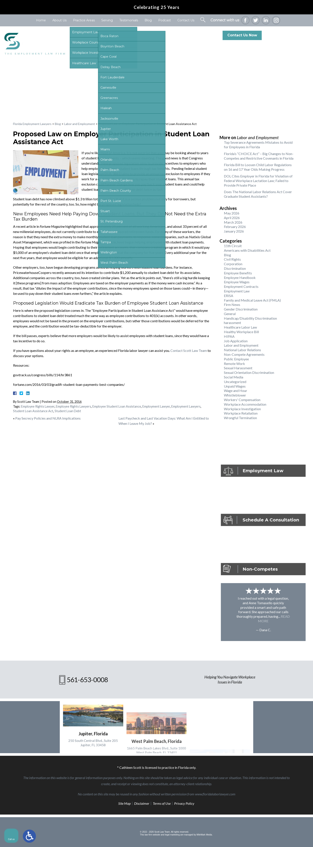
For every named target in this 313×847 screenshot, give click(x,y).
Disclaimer (141, 803)
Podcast (164, 20)
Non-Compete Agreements (244, 354)
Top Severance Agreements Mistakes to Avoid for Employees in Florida (258, 144)
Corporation (233, 264)
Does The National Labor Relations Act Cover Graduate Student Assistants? (258, 194)
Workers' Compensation (242, 400)
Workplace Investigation (242, 409)
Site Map (124, 803)
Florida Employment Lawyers (32, 124)
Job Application (236, 341)
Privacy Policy (184, 803)
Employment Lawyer (156, 406)
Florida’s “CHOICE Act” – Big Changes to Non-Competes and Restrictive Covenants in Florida (258, 156)
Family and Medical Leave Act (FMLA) (252, 300)
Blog (148, 20)
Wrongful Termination (240, 418)
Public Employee (236, 359)
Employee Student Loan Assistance (116, 406)
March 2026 (233, 222)
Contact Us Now (242, 35)
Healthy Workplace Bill (241, 332)
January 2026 (234, 231)
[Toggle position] (289, 707)
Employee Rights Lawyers (73, 406)
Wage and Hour (235, 390)
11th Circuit (233, 246)
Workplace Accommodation (245, 404)
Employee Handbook (240, 277)
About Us (59, 20)
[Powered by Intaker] (275, 838)
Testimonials (128, 20)
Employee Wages (237, 282)
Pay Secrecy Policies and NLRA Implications (48, 418)
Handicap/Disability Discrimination (250, 318)
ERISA (228, 296)
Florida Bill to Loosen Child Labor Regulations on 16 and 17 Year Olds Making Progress (258, 167)
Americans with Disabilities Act (247, 250)
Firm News (232, 304)
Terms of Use (162, 803)
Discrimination (235, 268)
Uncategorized (235, 382)
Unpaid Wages (235, 386)
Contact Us (185, 20)
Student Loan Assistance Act (33, 411)
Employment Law (237, 291)
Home (41, 20)
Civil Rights (232, 259)
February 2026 (235, 226)
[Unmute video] (236, 707)
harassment (232, 323)
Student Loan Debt (68, 411)
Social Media (233, 377)
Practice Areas (84, 20)
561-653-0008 (291, 35)
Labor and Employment (79, 124)
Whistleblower (235, 395)
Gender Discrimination (241, 309)
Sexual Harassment (238, 368)
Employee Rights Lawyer (38, 406)
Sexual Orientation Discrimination (249, 372)
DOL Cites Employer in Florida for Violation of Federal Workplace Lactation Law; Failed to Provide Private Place (258, 180)
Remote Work (234, 363)
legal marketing (172, 835)
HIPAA (229, 336)
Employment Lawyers (186, 406)
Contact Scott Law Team (188, 350)
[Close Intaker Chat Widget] (298, 707)
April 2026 (232, 218)
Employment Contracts (241, 286)
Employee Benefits (238, 273)
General (230, 314)
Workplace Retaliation (241, 413)
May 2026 (231, 213)
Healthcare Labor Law (240, 327)
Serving (107, 20)
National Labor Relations (242, 350)
